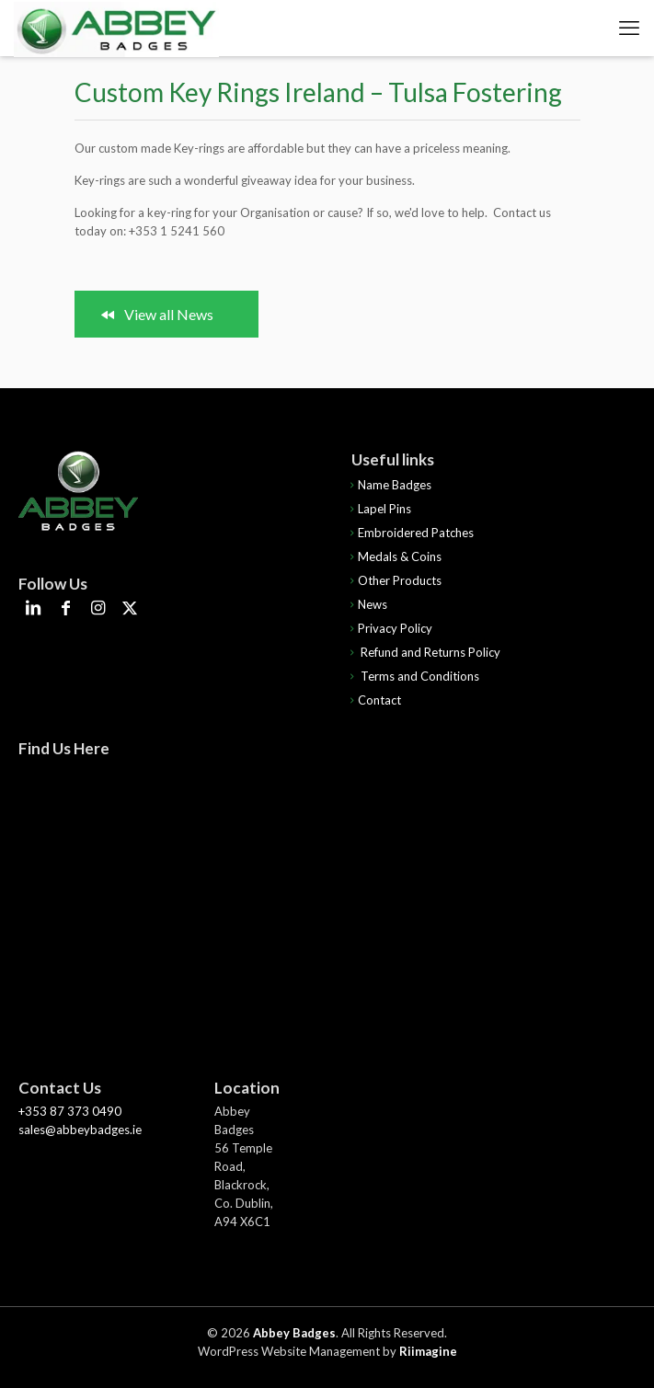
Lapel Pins (378, 508)
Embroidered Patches (410, 532)
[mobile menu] (629, 27)
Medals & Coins (394, 556)
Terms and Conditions (412, 676)
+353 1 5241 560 (176, 231)
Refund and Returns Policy (423, 652)
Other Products (394, 580)
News (366, 604)
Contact (373, 700)
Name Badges (388, 484)
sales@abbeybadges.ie (80, 1129)
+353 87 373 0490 (69, 1111)
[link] (78, 491)
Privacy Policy (389, 628)
